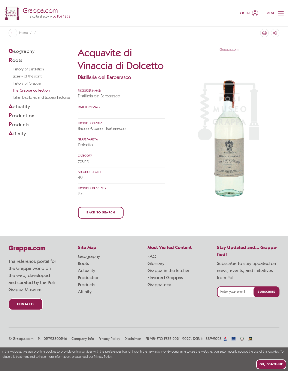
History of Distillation (28, 69)
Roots (83, 263)
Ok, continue (271, 364)
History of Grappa (27, 83)
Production (89, 277)
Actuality (86, 270)
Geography (89, 256)
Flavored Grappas (165, 277)
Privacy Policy (109, 339)
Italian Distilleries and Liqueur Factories (41, 98)
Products (86, 284)
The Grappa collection (31, 90)
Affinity (84, 291)
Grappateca (159, 284)
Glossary (156, 263)
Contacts (25, 304)
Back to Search (101, 212)
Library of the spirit (27, 76)
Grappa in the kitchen (169, 270)
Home (23, 33)
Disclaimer (132, 339)
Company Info (83, 339)
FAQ (152, 256)
